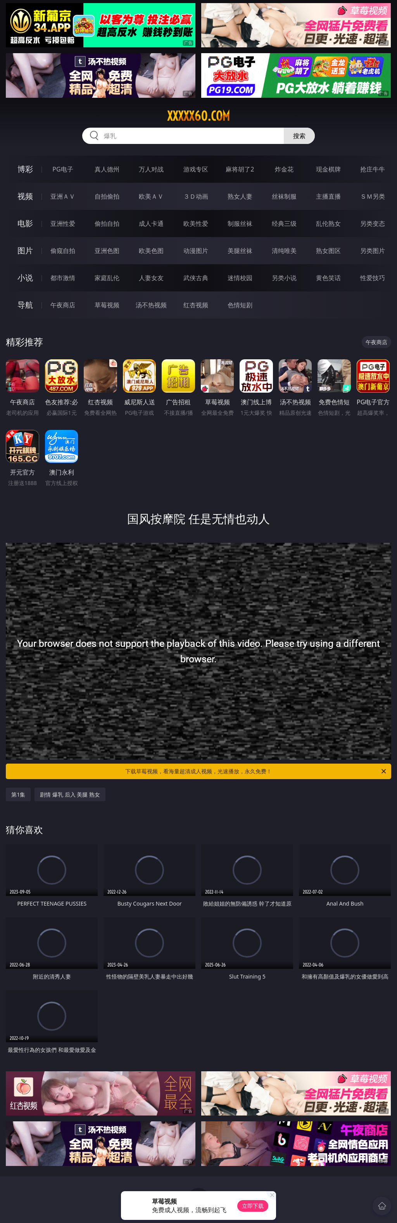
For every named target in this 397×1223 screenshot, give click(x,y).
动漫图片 (195, 250)
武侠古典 (195, 278)
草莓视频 (107, 305)
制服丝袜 (240, 223)
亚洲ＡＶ (62, 196)
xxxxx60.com (198, 116)
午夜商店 (62, 305)
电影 (25, 223)
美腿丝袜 (240, 250)
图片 (25, 250)
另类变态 (372, 223)
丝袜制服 (284, 196)
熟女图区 (328, 250)
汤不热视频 (151, 305)
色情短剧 (240, 305)
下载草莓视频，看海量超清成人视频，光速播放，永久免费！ (256, 771)
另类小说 (284, 278)
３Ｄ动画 (195, 196)
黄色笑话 (328, 278)
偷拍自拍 (107, 223)
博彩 (25, 169)
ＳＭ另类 (372, 196)
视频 (25, 196)
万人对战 (151, 169)
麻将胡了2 (240, 169)
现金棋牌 (328, 169)
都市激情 (62, 278)
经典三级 (284, 223)
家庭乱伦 (107, 278)
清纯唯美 (284, 250)
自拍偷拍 (107, 196)
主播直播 (328, 196)
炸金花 (284, 169)
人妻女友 (151, 278)
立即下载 (253, 1205)
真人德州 (107, 169)
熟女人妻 (240, 196)
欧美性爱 (195, 223)
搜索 (299, 136)
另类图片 (372, 250)
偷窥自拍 (62, 250)
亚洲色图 (107, 250)
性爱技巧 (372, 278)
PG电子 (62, 169)
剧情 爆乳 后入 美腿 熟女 (70, 794)
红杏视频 (195, 305)
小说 (25, 277)
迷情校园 (240, 278)
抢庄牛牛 (372, 169)
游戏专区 (195, 169)
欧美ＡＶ (151, 196)
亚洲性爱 (62, 223)
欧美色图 (151, 250)
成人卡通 (151, 223)
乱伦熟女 (328, 223)
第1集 (18, 794)
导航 (25, 305)
